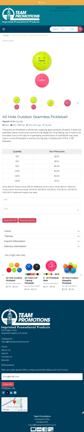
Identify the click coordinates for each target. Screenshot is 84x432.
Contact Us (6, 357)
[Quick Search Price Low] (64, 29)
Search (4, 353)
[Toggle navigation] (3, 29)
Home (4, 347)
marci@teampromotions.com (63, 11)
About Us (5, 350)
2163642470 (63, 7)
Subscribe (7, 384)
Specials (5, 360)
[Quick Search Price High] (73, 29)
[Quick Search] (55, 29)
